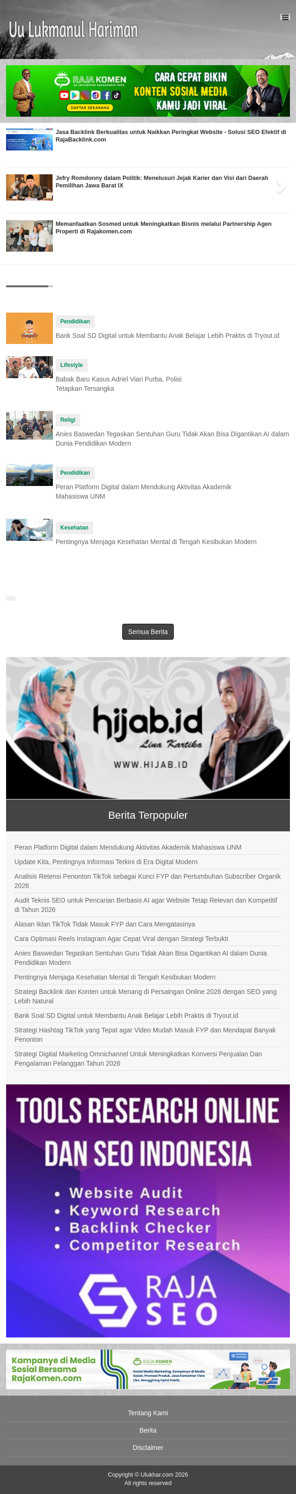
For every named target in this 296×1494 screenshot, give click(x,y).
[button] (13, 183)
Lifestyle (71, 365)
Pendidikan (75, 321)
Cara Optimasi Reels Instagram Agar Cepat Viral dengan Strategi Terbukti (121, 938)
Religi (67, 420)
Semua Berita (148, 631)
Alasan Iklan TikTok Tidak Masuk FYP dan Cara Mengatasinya (105, 924)
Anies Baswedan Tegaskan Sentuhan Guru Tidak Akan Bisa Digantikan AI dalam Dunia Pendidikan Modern (141, 957)
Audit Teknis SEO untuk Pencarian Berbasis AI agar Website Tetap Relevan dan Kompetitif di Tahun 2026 (146, 904)
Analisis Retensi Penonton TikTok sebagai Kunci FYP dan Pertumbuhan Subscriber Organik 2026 (148, 881)
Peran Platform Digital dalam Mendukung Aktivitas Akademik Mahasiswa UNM (128, 847)
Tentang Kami (148, 1413)
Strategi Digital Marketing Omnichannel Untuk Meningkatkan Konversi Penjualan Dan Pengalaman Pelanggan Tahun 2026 (138, 1058)
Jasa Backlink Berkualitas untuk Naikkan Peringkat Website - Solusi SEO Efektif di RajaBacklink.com (171, 136)
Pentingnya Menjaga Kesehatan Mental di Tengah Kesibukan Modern (156, 541)
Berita (148, 1430)
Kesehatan (74, 527)
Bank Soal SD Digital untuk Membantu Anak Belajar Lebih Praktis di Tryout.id (168, 335)
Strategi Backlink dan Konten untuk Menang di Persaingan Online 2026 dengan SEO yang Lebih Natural (146, 996)
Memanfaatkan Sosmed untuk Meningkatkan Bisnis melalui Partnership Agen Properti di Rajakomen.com (164, 228)
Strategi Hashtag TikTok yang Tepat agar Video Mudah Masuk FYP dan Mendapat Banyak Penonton (145, 1034)
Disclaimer (148, 1447)
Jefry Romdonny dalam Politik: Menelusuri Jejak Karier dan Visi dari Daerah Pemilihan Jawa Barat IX (162, 182)
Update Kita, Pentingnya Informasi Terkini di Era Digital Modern (106, 862)
